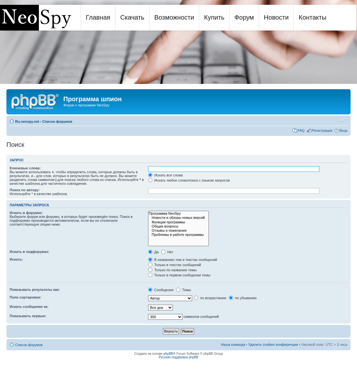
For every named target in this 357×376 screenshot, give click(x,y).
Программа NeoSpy (179, 213)
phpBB (168, 353)
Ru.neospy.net (27, 121)
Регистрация (322, 130)
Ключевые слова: (25, 168)
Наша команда (233, 344)
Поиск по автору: (25, 190)
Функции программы (179, 222)
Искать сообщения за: (29, 307)
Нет (167, 252)
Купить (214, 17)
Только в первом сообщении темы (179, 275)
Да (153, 252)
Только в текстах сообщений (174, 265)
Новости (276, 17)
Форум (244, 17)
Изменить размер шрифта (342, 120)
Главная (98, 17)
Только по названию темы (172, 270)
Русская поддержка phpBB (178, 357)
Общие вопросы (179, 226)
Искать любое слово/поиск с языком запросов (189, 180)
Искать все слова (165, 175)
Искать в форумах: (26, 213)
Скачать (132, 17)
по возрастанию (210, 298)
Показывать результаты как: (35, 289)
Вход (343, 130)
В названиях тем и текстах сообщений (182, 260)
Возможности (174, 17)
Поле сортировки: (25, 297)
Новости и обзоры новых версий (179, 218)
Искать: (16, 259)
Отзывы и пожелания (179, 230)
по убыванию (242, 298)
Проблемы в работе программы (179, 235)
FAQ (301, 130)
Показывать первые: (28, 316)
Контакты (312, 17)
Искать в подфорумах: (29, 252)
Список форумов (57, 121)
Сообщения (161, 290)
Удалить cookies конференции (273, 344)
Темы (183, 290)
